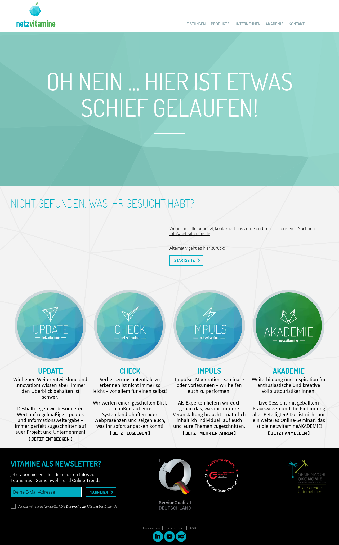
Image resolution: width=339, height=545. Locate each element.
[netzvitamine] (33, 16)
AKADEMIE (274, 24)
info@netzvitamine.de (190, 233)
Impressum (151, 528)
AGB (192, 528)
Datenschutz (174, 528)
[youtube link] (169, 537)
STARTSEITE (184, 260)
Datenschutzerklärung (82, 506)
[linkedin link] (158, 537)
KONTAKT (297, 24)
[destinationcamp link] (181, 537)
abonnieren (99, 492)
